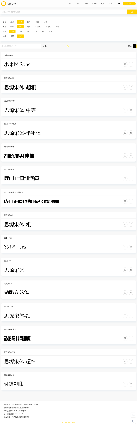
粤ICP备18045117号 (68, 422)
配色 (86, 4)
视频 (110, 4)
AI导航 (94, 4)
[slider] (68, 46)
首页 (70, 4)
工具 (102, 4)
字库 (78, 4)
